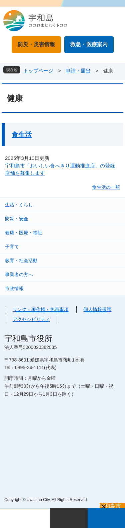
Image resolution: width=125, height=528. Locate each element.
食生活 (22, 134)
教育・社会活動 (21, 260)
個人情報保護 (97, 309)
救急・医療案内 (89, 44)
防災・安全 (16, 218)
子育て (12, 246)
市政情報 (14, 288)
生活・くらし (19, 204)
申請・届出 (78, 70)
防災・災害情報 (36, 44)
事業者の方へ (19, 274)
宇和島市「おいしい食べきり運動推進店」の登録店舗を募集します (60, 169)
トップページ (38, 70)
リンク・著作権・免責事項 (41, 309)
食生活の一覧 (106, 187)
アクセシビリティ (31, 319)
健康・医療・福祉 (23, 232)
